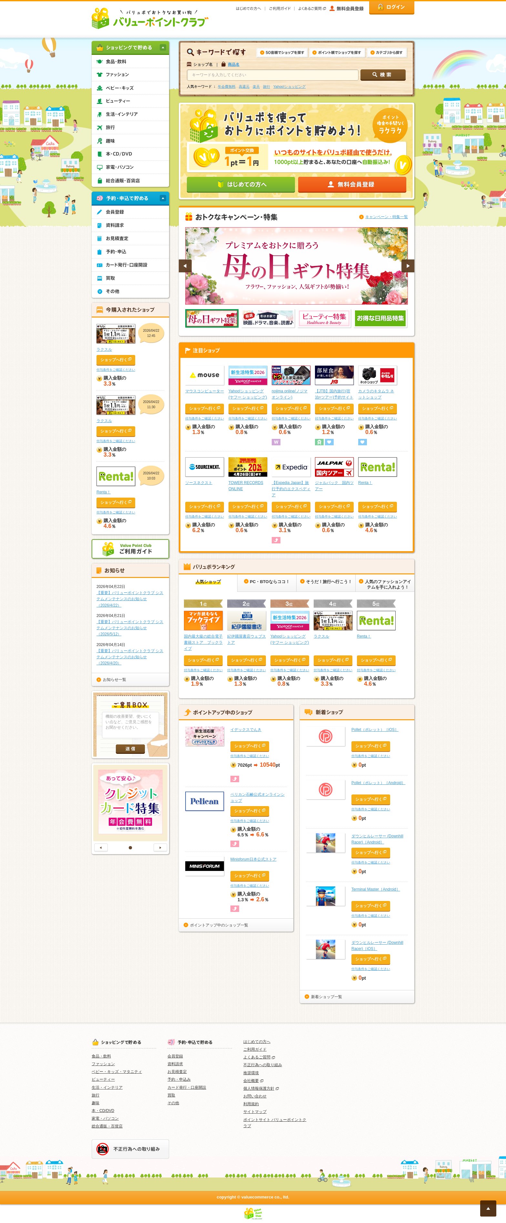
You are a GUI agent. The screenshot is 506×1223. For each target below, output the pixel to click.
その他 (173, 1103)
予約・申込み (179, 1079)
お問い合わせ (255, 1096)
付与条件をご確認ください (204, 418)
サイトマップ (255, 1111)
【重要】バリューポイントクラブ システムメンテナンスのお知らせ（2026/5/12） (129, 628)
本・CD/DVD (103, 1110)
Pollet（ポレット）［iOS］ (375, 729)
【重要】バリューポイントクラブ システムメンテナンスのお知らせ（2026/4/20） (129, 657)
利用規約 (251, 1104)
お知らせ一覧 (114, 679)
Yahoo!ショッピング (289, 86)
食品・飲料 (101, 1056)
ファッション (103, 1064)
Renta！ (365, 482)
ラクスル (321, 636)
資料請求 (175, 1064)
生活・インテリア (107, 1087)
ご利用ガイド (255, 1049)
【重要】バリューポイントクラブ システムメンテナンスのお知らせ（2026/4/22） (129, 599)
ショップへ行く (202, 408)
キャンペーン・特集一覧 (386, 217)
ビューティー (103, 1079)
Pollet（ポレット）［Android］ (378, 783)
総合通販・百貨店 (107, 1126)
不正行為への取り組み (262, 1065)
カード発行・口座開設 (186, 1087)
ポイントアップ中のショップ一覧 (219, 925)
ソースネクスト (198, 482)
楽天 (256, 86)
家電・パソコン (105, 1118)
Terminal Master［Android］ (375, 889)
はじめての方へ (256, 1041)
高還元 (244, 86)
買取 (171, 1095)
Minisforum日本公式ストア (253, 859)
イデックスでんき (245, 729)
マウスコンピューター (204, 391)
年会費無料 (227, 86)
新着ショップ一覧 (326, 997)
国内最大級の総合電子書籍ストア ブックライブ (203, 642)
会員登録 (175, 1056)
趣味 (95, 1103)
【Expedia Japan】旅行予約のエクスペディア (291, 488)
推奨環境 (251, 1073)
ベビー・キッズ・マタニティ (117, 1071)
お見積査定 (177, 1071)
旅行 (266, 86)
